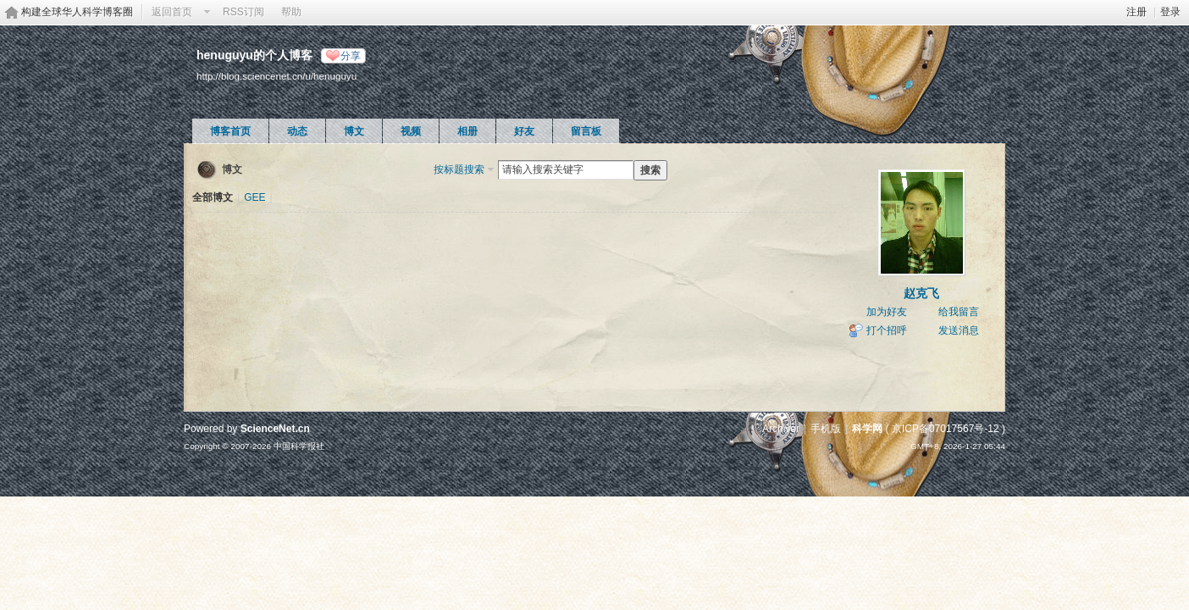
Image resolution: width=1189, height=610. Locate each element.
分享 (350, 56)
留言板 (586, 131)
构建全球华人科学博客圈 (77, 12)
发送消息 (958, 330)
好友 (524, 131)
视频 (411, 131)
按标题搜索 (459, 169)
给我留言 (958, 312)
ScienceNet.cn (275, 429)
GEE (254, 197)
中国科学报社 (299, 446)
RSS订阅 (243, 12)
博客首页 (230, 131)
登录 (1170, 12)
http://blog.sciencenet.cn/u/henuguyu (276, 75)
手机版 (825, 429)
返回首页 (172, 12)
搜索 (650, 170)
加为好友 (886, 312)
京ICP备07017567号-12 (945, 429)
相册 (467, 131)
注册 (1136, 12)
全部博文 (212, 197)
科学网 (867, 429)
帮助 (291, 12)
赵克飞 (921, 293)
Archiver (780, 429)
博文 (354, 131)
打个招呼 (886, 330)
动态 (297, 131)
